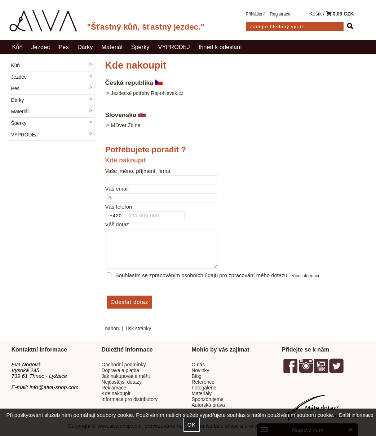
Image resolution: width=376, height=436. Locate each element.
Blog (197, 376)
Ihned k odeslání (220, 47)
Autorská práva (208, 405)
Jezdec (40, 47)
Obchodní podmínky (124, 364)
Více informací (305, 275)
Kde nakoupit (116, 393)
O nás (198, 364)
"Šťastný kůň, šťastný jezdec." (145, 26)
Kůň (17, 47)
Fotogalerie (204, 388)
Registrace (280, 14)
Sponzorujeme (208, 399)
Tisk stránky (138, 328)
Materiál (111, 47)
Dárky (85, 47)
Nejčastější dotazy (122, 382)
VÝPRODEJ (174, 47)
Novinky (200, 370)
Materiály (202, 393)
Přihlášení (255, 14)
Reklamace (114, 388)
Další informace (356, 415)
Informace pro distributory (130, 399)
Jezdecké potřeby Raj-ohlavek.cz (147, 93)
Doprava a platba (121, 370)
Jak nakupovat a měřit (126, 376)
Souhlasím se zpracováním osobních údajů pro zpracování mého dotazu (201, 275)
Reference (203, 382)
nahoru (113, 328)
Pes (63, 47)
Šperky (140, 47)
